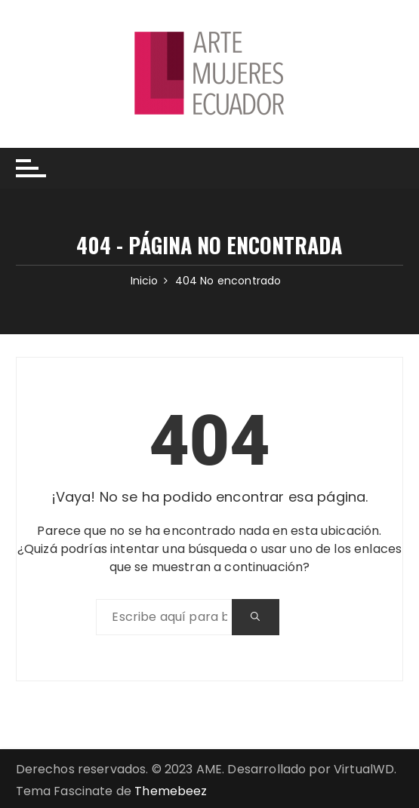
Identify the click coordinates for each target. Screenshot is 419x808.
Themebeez (170, 791)
